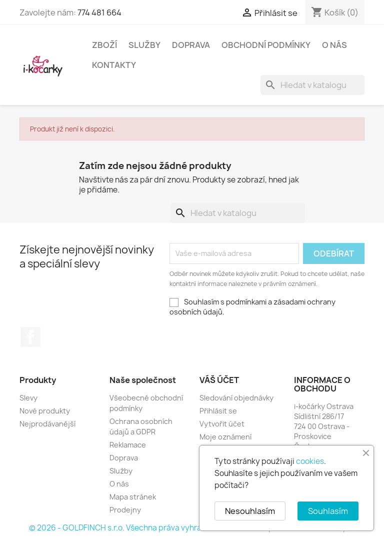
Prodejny (125, 509)
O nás (334, 45)
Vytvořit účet (222, 423)
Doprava (191, 45)
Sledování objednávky (237, 397)
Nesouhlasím (250, 511)
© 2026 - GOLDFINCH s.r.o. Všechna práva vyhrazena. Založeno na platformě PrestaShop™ (192, 527)
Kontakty (114, 65)
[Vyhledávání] (312, 85)
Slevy (29, 397)
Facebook (30, 337)
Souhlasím (328, 511)
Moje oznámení (226, 437)
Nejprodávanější (48, 423)
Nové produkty (45, 411)
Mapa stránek (133, 497)
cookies (310, 461)
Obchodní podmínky (266, 45)
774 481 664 (100, 12)
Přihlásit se (218, 411)
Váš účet (219, 380)
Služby (144, 45)
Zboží (104, 45)
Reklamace (128, 445)
